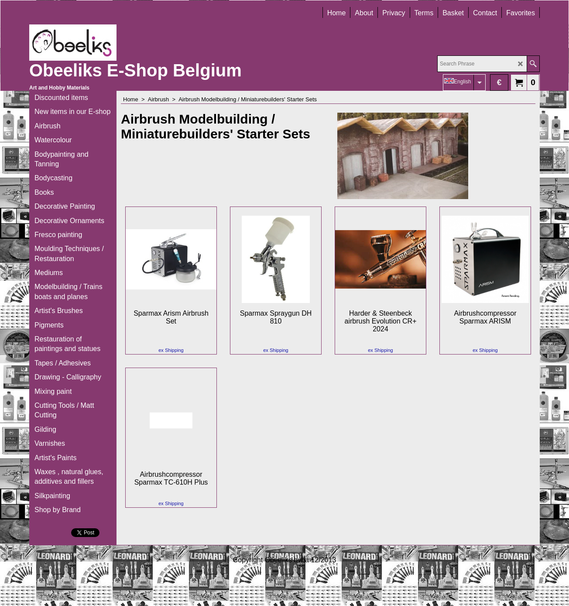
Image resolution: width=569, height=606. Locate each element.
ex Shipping (171, 350)
